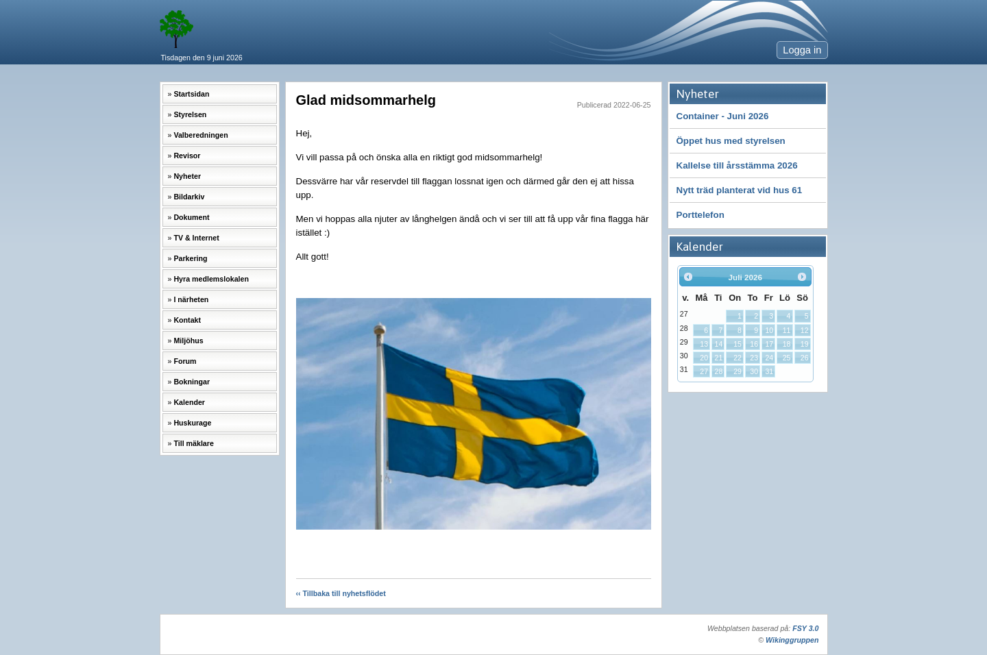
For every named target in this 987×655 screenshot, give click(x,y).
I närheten (190, 299)
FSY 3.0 (805, 628)
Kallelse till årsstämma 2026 (737, 165)
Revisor (186, 155)
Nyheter (187, 176)
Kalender (189, 402)
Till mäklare (193, 443)
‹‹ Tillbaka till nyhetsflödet (341, 593)
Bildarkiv (188, 197)
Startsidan (191, 94)
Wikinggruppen (792, 640)
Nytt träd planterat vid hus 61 (740, 190)
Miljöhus (188, 340)
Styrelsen (189, 114)
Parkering (190, 258)
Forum (184, 361)
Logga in (802, 50)
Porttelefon (700, 215)
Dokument (191, 217)
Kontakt (187, 320)
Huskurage (192, 423)
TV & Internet (196, 238)
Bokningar (191, 382)
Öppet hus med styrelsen (731, 141)
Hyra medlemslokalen (211, 279)
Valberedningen (200, 135)
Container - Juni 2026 (723, 116)
